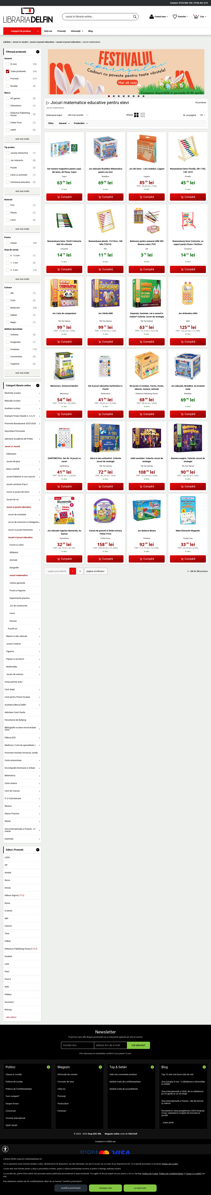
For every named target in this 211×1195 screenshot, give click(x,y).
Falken (8, 965)
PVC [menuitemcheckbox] (24, 229)
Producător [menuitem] (79, 147)
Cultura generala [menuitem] (17, 606)
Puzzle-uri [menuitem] (12, 652)
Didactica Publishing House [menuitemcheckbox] (24, 138)
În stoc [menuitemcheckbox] (24, 88)
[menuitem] (22, 31)
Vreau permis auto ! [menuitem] (14, 705)
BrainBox (105, 200)
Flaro (7, 995)
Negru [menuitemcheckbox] (24, 346)
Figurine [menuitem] (10, 675)
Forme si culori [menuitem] (17, 568)
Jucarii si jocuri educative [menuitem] (20, 561)
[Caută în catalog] (135, 16)
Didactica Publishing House (147, 417)
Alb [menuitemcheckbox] (24, 317)
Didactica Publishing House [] (21, 972)
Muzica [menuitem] (8, 829)
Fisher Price (105, 562)
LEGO (7, 881)
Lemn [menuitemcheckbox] (24, 243)
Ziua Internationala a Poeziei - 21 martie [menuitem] (20, 853)
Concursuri (11, 1134)
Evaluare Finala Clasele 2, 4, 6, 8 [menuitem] (20, 439)
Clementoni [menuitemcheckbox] (24, 129)
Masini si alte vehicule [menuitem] (16, 660)
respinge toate (105, 1188)
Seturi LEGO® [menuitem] (12, 493)
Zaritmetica (105, 417)
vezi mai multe (22, 163)
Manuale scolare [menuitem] (12, 424)
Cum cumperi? (12, 1120)
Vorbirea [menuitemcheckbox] (24, 358)
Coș (199, 16)
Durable (8, 980)
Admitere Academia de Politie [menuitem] (19, 462)
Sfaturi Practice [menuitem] (12, 837)
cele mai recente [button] (75, 139)
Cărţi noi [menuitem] (48, 31)
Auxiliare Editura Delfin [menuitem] (15, 728)
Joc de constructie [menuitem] (18, 629)
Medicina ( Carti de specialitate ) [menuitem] (20, 769)
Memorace (64, 417)
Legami (147, 200)
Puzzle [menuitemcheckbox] (24, 191)
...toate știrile (167, 1146)
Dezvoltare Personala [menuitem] (15, 455)
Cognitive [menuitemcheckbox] (24, 387)
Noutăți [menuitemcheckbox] (24, 109)
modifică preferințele (71, 1188)
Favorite (180, 17)
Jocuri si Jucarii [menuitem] (12, 470)
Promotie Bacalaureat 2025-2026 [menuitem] (20, 447)
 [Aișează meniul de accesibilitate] (5, 1149)
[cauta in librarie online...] (96, 16)
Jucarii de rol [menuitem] (12, 523)
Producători (63, 1127)
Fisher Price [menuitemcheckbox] (24, 146)
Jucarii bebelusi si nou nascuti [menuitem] (20, 500)
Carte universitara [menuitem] (13, 784)
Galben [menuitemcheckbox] (24, 338)
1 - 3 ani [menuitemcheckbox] (24, 286)
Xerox (7, 904)
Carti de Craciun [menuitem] (12, 814)
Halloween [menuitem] (11, 477)
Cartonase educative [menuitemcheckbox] (24, 206)
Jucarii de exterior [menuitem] (14, 698)
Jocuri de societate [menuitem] (17, 538)
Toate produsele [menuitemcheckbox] (24, 95)
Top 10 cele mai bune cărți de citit (177, 1098)
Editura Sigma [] (14, 919)
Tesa (7, 957)
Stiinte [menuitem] (8, 845)
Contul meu (159, 17)
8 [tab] (143, 120)
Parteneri (62, 1134)
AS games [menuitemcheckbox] (24, 122)
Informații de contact (67, 1098)
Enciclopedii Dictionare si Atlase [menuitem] (20, 792)
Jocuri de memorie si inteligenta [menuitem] (23, 546)
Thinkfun (146, 562)
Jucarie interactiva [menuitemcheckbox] (24, 177)
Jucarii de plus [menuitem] (13, 485)
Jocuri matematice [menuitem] (19, 599)
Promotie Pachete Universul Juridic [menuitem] (21, 776)
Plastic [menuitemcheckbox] (24, 236)
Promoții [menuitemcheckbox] (24, 102)
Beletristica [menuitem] (10, 799)
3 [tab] (118, 120)
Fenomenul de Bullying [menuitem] (15, 743)
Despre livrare (12, 1127)
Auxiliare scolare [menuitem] (12, 432)
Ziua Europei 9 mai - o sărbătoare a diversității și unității (183, 1106)
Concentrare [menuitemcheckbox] (24, 380)
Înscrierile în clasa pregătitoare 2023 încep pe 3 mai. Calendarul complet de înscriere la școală (183, 1136)
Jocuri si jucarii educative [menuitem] (18, 531)
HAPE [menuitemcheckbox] (24, 153)
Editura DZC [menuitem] (10, 761)
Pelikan (8, 1018)
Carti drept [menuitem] (10, 713)
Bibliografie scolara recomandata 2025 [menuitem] (20, 752)
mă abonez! (138, 1069)
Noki (7, 1010)
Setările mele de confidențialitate (125, 1105)
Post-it (8, 1003)
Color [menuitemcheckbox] (24, 324)
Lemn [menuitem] (12, 637)
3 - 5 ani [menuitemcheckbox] (24, 293)
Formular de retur (66, 1105)
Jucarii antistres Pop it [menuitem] (17, 508)
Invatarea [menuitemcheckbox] (24, 373)
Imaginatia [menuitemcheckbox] (24, 366)
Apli (6, 942)
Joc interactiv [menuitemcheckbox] (24, 184)
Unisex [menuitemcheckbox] (24, 267)
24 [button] (201, 139)
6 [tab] (133, 120)
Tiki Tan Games (64, 345)
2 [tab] (113, 120)
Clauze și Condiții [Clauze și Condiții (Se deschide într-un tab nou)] (193, 1173)
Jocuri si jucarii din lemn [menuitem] (17, 515)
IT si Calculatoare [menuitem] (13, 822)
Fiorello (188, 200)
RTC (105, 273)
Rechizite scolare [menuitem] (13, 417)
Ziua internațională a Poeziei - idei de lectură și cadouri (182, 1125)
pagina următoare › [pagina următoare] (95, 595)
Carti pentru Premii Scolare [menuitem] (17, 721)
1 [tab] (108, 120)
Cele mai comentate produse (123, 1098)
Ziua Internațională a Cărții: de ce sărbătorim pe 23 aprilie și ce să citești (182, 1116)
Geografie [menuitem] (14, 591)
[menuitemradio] (136, 139)
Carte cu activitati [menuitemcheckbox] (24, 198)
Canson (8, 949)
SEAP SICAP (11, 1149)
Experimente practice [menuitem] (20, 622)
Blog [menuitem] (90, 31)
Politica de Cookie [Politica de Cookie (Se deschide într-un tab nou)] (170, 1164)
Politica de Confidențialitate (19, 1113)
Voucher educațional (15, 1142)
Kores (7, 927)
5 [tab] (128, 120)
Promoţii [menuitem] (61, 31)
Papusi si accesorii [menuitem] (15, 683)
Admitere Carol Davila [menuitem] (15, 736)
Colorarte (64, 273)
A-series (8, 934)
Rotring (8, 1033)
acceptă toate (140, 1188)
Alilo (188, 345)
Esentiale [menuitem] (9, 862)
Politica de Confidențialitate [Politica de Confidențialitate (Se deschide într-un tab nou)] (171, 1173)
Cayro (64, 200)
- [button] (38, 75)
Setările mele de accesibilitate (123, 1113)
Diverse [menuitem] (13, 644)
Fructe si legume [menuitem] (17, 614)
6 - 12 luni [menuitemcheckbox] (24, 279)
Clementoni (64, 562)
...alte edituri (10, 1041)
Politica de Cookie (14, 1105)
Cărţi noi (61, 1113)
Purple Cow (188, 562)
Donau (8, 911)
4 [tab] (123, 120)
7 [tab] (138, 120)
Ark (146, 273)
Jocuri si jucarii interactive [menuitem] (20, 553)
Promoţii (62, 1120)
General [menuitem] (62, 147)
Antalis (8, 896)
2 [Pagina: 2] (79, 595)
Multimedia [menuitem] (11, 690)
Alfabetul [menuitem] (14, 576)
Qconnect (9, 1026)
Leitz (7, 987)
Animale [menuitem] (13, 584)
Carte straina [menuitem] (11, 807)
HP (6, 889)
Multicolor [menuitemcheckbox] (24, 331)
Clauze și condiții (14, 1098)
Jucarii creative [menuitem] (13, 667)
